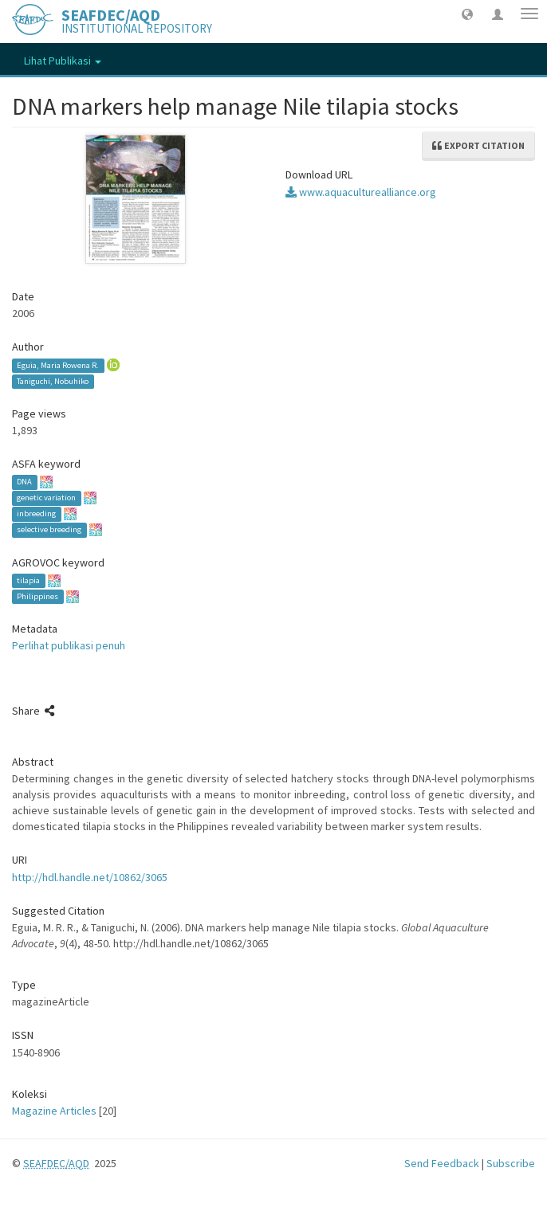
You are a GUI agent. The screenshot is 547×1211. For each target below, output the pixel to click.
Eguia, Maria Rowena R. (58, 365)
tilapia (28, 580)
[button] (467, 13)
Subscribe (510, 1163)
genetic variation (46, 498)
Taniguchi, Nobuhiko (53, 381)
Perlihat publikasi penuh (68, 645)
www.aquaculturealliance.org (360, 192)
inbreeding (36, 514)
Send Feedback (441, 1163)
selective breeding (49, 530)
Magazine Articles (54, 1110)
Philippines (37, 596)
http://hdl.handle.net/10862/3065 (89, 877)
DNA (24, 482)
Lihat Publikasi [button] (62, 60)
